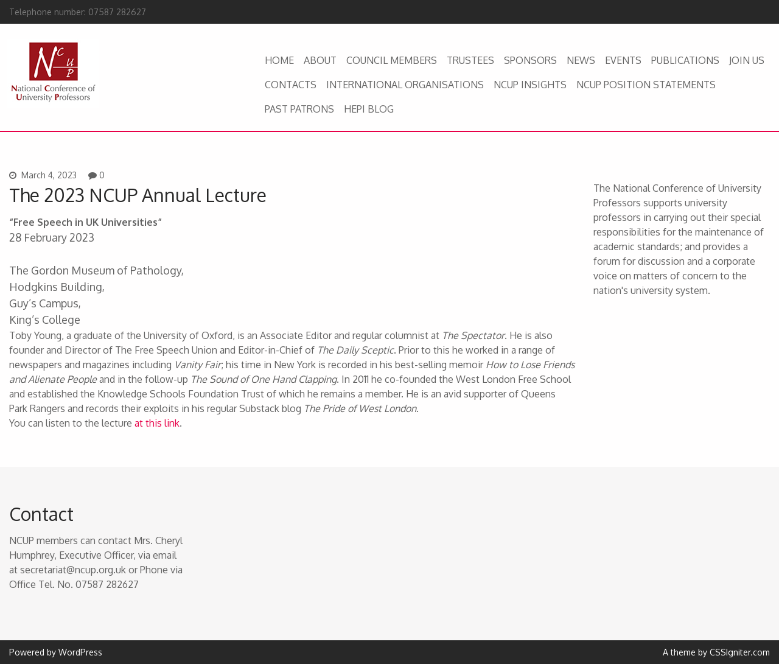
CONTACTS (290, 85)
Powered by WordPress (55, 652)
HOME (279, 60)
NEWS (581, 60)
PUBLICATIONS (685, 60)
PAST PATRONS (299, 109)
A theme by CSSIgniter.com (716, 652)
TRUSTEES (470, 60)
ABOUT (320, 60)
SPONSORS (530, 60)
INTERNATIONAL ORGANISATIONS (405, 85)
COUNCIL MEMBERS (391, 60)
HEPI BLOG (369, 109)
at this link (157, 423)
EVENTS (623, 60)
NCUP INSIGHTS (530, 85)
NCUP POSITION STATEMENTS (646, 85)
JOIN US (746, 60)
